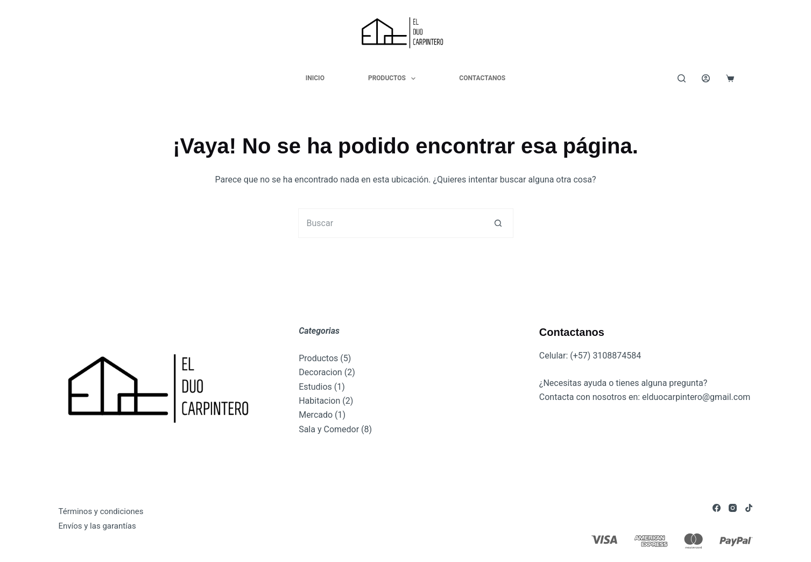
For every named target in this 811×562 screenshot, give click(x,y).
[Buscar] (682, 78)
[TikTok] (749, 508)
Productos (394, 78)
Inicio (315, 78)
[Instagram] (733, 508)
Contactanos (482, 78)
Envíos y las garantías (97, 526)
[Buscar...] (391, 223)
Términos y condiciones (101, 511)
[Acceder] (706, 78)
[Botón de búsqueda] (498, 223)
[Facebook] (717, 508)
